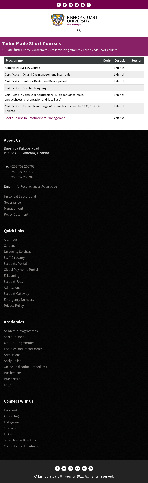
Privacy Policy (14, 305)
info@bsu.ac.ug (25, 186)
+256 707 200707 (21, 177)
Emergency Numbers (19, 299)
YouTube (10, 428)
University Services (17, 251)
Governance (12, 202)
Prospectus (12, 379)
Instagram (11, 422)
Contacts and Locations (21, 446)
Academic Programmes (65, 50)
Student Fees (13, 281)
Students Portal (15, 263)
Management (13, 208)
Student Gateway (16, 293)
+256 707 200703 (22, 166)
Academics (40, 50)
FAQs (7, 384)
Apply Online (12, 361)
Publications (13, 373)
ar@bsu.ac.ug (47, 186)
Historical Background (20, 196)
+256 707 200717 (21, 172)
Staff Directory (14, 257)
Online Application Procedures (25, 367)
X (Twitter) (11, 416)
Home (27, 50)
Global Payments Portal (21, 269)
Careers (9, 245)
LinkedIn (10, 434)
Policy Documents (17, 214)
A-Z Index (11, 239)
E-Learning (11, 275)
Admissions (12, 287)
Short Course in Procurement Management (36, 118)
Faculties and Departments (23, 349)
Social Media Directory (20, 440)
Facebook (11, 410)
